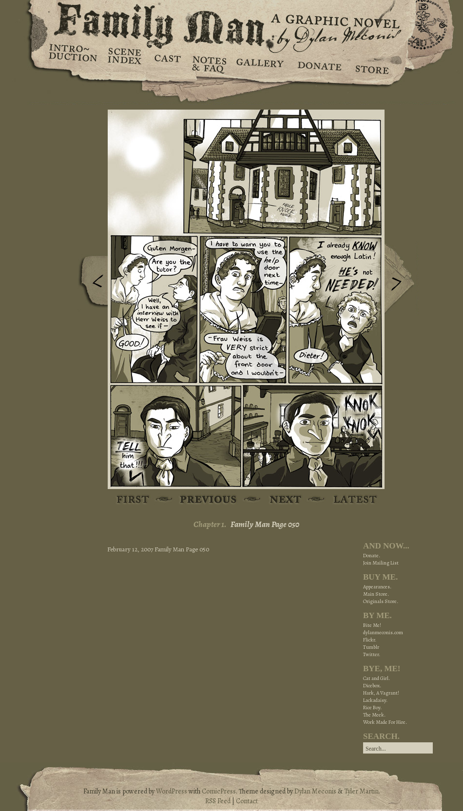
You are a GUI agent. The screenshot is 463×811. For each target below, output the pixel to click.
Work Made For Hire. (385, 722)
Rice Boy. (372, 707)
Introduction (73, 56)
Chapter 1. (210, 524)
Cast (167, 63)
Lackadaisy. (375, 700)
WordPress (171, 791)
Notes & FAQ (208, 63)
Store (371, 63)
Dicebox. (372, 685)
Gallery (260, 63)
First (133, 500)
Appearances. (377, 586)
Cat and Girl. (376, 678)
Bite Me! (372, 625)
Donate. (371, 555)
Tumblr (371, 647)
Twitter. (371, 654)
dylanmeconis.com (383, 632)
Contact (247, 801)
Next (402, 279)
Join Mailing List (381, 562)
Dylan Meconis (315, 791)
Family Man (231, 23)
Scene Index (125, 63)
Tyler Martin (361, 791)
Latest (349, 500)
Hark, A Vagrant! (381, 693)
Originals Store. (380, 601)
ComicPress (219, 791)
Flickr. (369, 639)
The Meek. (374, 714)
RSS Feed (218, 801)
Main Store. (376, 594)
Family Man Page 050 (265, 524)
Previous (91, 284)
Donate (318, 63)
